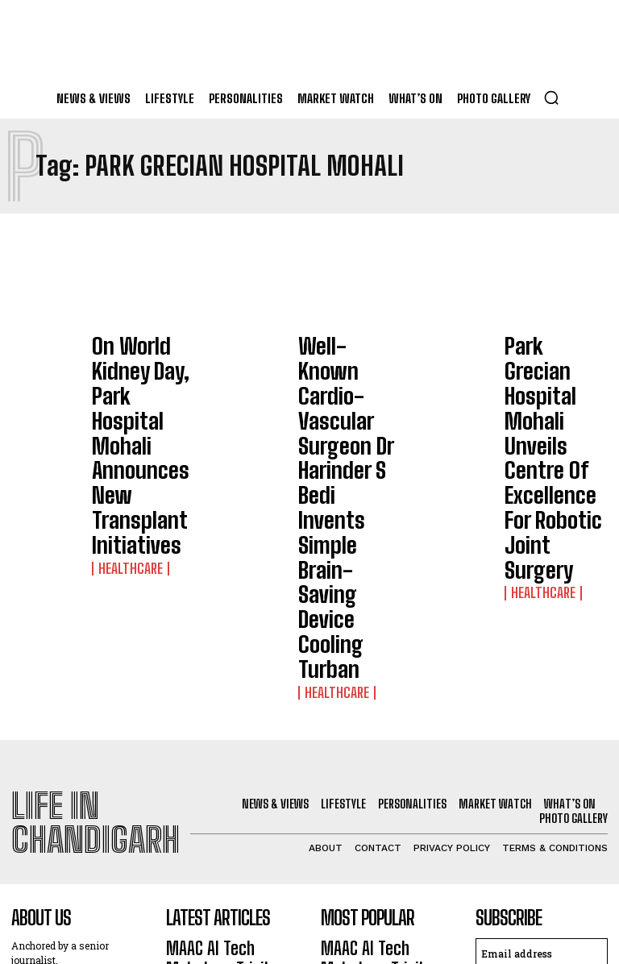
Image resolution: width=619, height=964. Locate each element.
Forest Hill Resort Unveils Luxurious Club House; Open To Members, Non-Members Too (229, 867)
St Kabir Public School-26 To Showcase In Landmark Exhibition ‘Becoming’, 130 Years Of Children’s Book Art (232, 789)
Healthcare (122, 414)
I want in (541, 718)
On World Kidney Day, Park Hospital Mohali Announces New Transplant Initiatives (140, 369)
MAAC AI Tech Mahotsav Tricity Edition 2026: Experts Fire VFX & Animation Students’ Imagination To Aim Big (225, 703)
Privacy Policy (523, 760)
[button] (551, 97)
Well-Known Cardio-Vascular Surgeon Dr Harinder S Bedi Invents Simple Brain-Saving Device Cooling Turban (351, 383)
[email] (542, 680)
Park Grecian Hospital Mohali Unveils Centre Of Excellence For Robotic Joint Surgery (550, 376)
